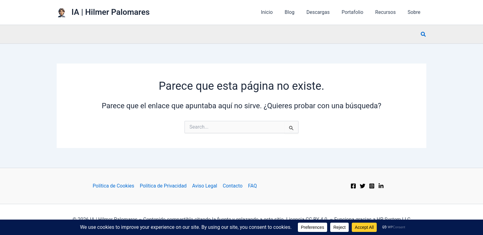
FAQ (251, 186)
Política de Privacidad (163, 186)
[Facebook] (353, 186)
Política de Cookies (114, 186)
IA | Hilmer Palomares (110, 12)
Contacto (232, 186)
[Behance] (381, 186)
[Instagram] (372, 186)
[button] (423, 34)
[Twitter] (362, 186)
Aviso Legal (204, 186)
